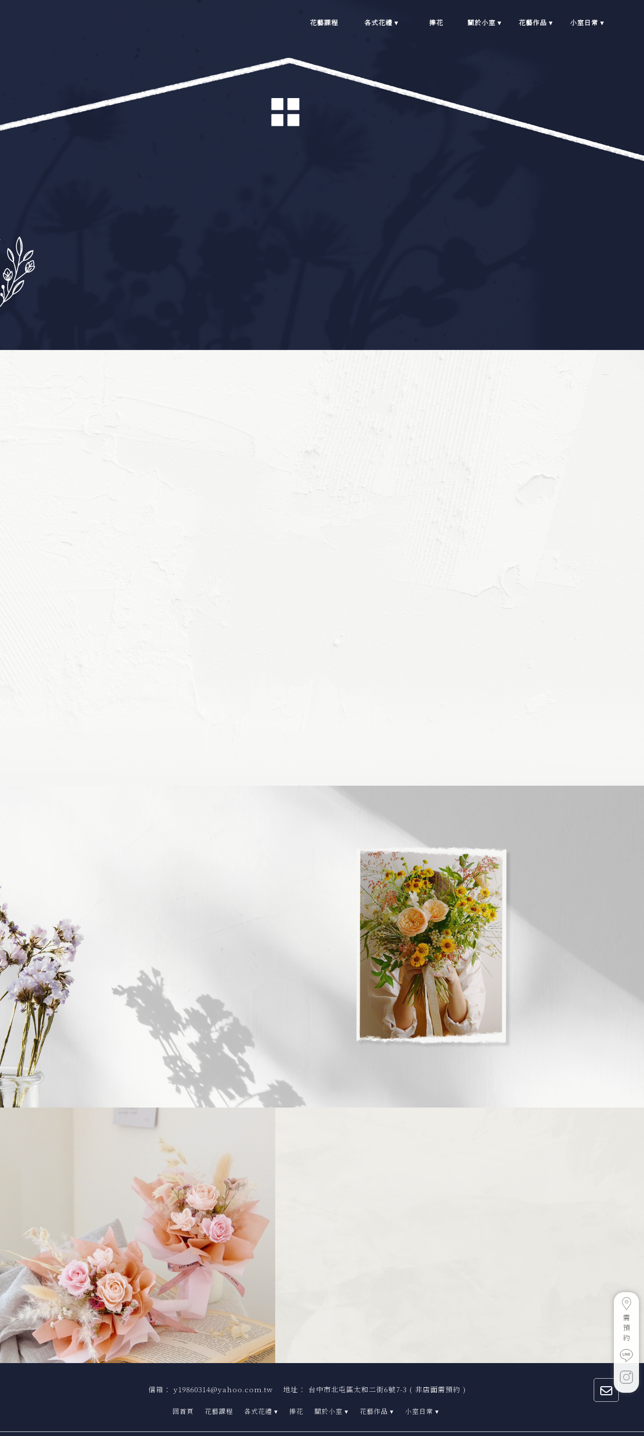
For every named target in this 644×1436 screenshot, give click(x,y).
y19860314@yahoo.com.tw (223, 1377)
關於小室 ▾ (331, 1398)
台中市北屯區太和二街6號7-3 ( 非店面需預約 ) (387, 1377)
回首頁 (183, 1398)
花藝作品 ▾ (377, 1398)
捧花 (296, 1398)
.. (296, 1427)
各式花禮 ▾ (261, 1398)
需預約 (626, 1319)
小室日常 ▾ (422, 1398)
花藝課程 (219, 1398)
